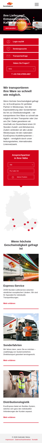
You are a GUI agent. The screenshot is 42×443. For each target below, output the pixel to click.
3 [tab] (33, 22)
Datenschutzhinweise (23, 439)
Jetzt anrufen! (10, 28)
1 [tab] (33, 17)
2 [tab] (33, 20)
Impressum (9, 439)
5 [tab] (33, 28)
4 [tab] (33, 25)
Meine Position (19, 177)
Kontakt (35, 439)
